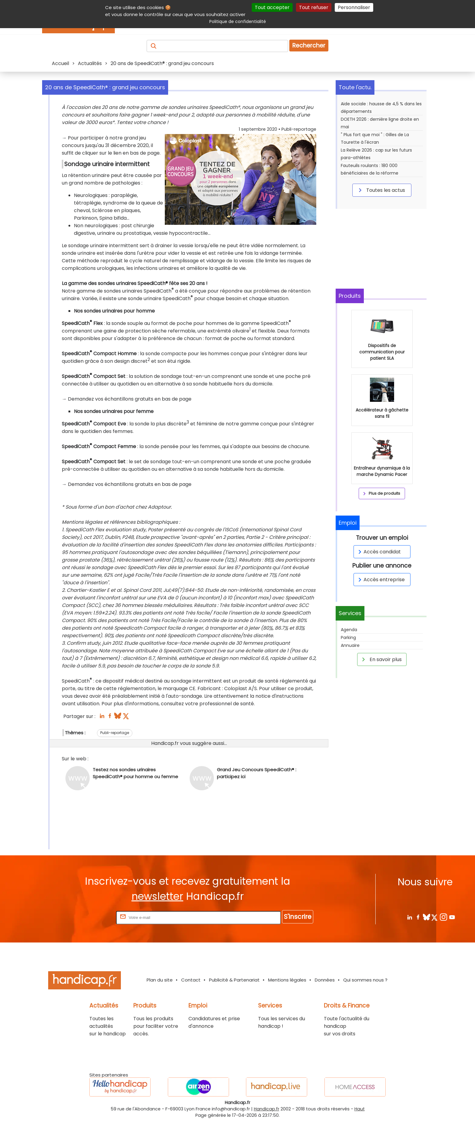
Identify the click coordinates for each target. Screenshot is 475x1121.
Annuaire (350, 645)
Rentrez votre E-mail (90, 917)
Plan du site (160, 980)
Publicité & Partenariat (234, 980)
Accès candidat (378, 552)
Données (325, 980)
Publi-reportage (114, 732)
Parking (348, 637)
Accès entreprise (380, 579)
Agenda (349, 630)
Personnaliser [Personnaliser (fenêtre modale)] (354, 7)
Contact (191, 980)
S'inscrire (297, 916)
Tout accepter (272, 7)
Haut (359, 1109)
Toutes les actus (381, 190)
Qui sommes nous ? (365, 980)
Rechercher (308, 45)
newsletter (157, 896)
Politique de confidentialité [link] (237, 21)
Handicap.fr (266, 1109)
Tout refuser (313, 7)
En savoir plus (381, 659)
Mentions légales (287, 980)
